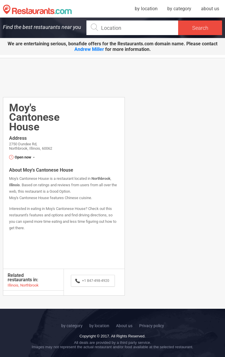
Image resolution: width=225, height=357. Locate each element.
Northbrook (100, 178)
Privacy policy (151, 325)
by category (179, 8)
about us (210, 8)
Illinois (14, 185)
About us (124, 325)
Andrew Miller (89, 49)
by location (146, 8)
